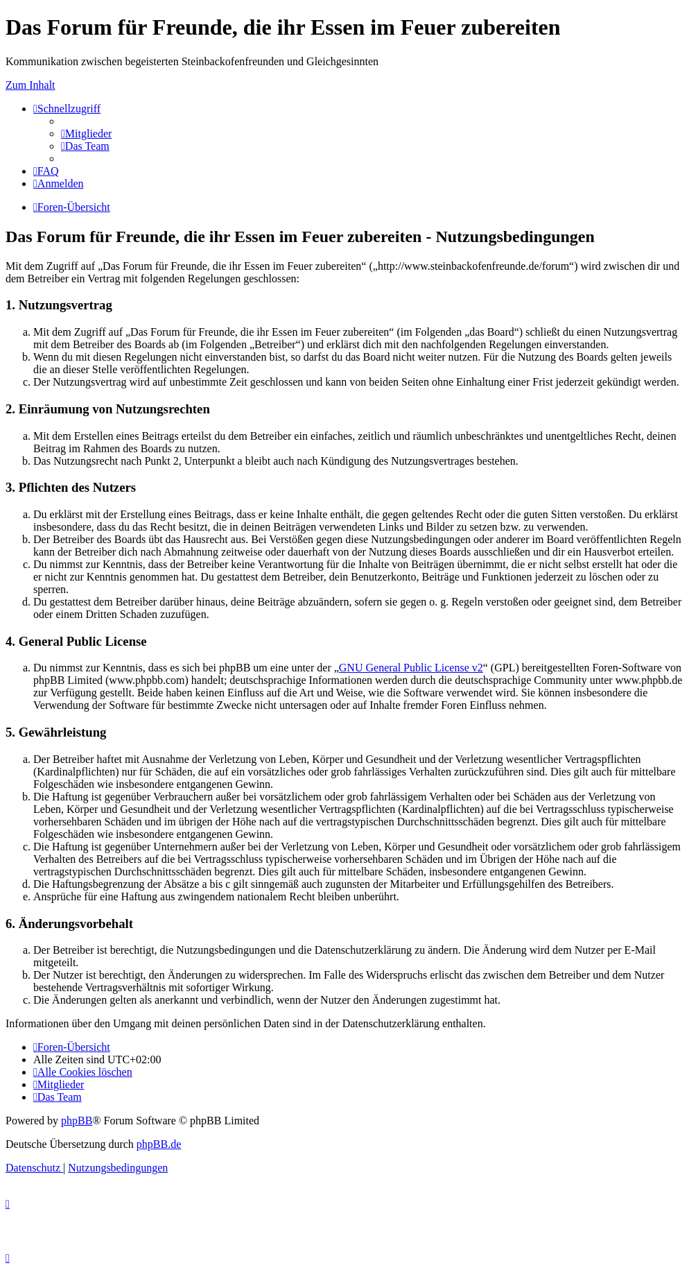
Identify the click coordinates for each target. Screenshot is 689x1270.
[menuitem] (86, 133)
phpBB (76, 1120)
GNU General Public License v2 (411, 667)
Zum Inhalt (30, 85)
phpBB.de (159, 1144)
